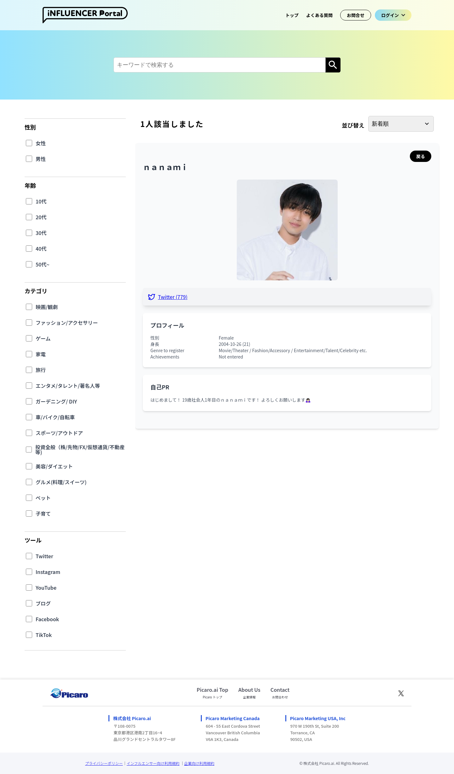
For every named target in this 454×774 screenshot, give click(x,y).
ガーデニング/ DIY (56, 401)
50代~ (42, 264)
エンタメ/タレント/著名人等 (68, 385)
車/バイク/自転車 (55, 417)
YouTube (46, 587)
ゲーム (43, 338)
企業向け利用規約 (199, 763)
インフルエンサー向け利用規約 (153, 763)
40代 (41, 248)
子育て (43, 513)
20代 (41, 217)
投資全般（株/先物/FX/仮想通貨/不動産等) (80, 449)
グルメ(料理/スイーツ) (61, 481)
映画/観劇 (47, 306)
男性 (41, 158)
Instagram (48, 571)
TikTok (44, 634)
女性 (41, 143)
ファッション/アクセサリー (67, 322)
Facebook (47, 619)
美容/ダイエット (54, 466)
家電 (41, 354)
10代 (41, 201)
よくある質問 (319, 15)
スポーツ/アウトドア (59, 432)
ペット (43, 497)
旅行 (41, 369)
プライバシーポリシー (104, 763)
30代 (41, 232)
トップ (292, 15)
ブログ (43, 603)
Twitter (44, 556)
